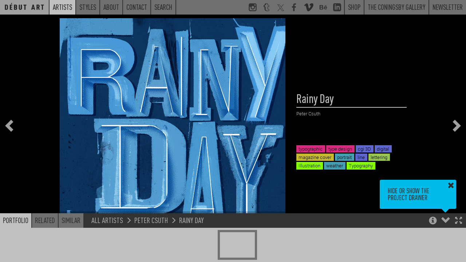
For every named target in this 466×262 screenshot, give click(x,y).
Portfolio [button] (15, 220)
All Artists (107, 220)
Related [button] (45, 220)
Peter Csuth (151, 220)
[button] (458, 221)
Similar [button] (71, 220)
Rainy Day (191, 220)
